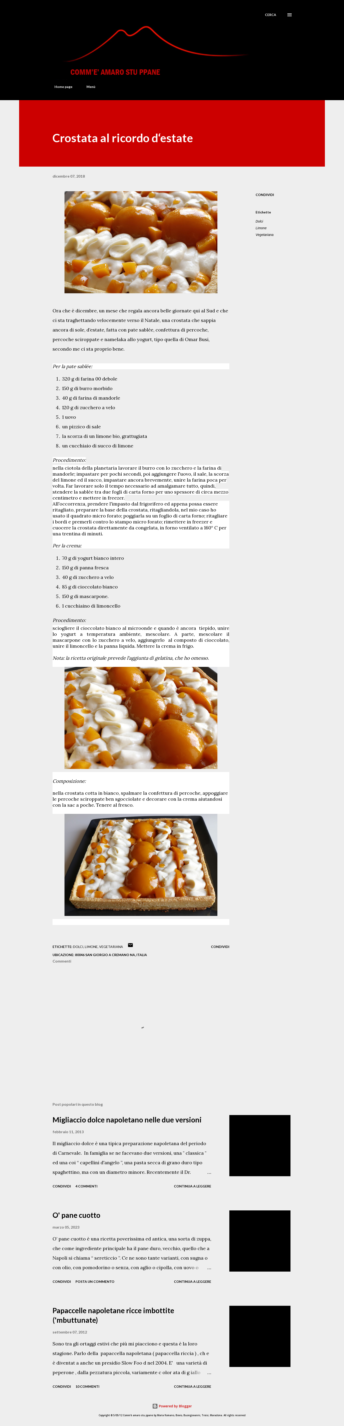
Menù (88, 87)
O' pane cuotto (76, 1215)
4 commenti (86, 1186)
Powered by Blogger (172, 1406)
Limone (261, 228)
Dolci (259, 221)
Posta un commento (94, 1281)
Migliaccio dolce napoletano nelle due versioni (127, 1119)
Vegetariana (265, 235)
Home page (61, 87)
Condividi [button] (265, 195)
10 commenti (87, 1386)
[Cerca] (270, 15)
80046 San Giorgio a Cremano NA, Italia (111, 955)
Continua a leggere (192, 1186)
